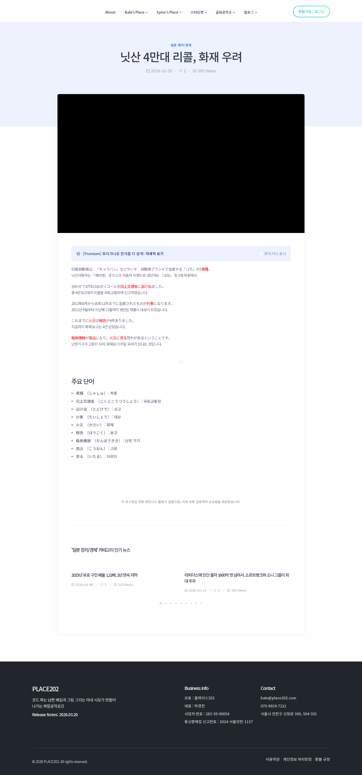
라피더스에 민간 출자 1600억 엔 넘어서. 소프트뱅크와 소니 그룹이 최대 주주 (236, 578)
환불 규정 (322, 759)
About (110, 12)
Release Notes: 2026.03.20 (55, 714)
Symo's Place (167, 12)
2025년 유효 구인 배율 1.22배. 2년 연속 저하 (104, 575)
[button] (161, 603)
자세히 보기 (154, 253)
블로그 (249, 12)
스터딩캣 (196, 12)
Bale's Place (134, 12)
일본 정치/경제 (181, 45)
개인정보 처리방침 (297, 759)
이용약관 (273, 759)
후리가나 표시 (275, 253)
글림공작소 (224, 12)
